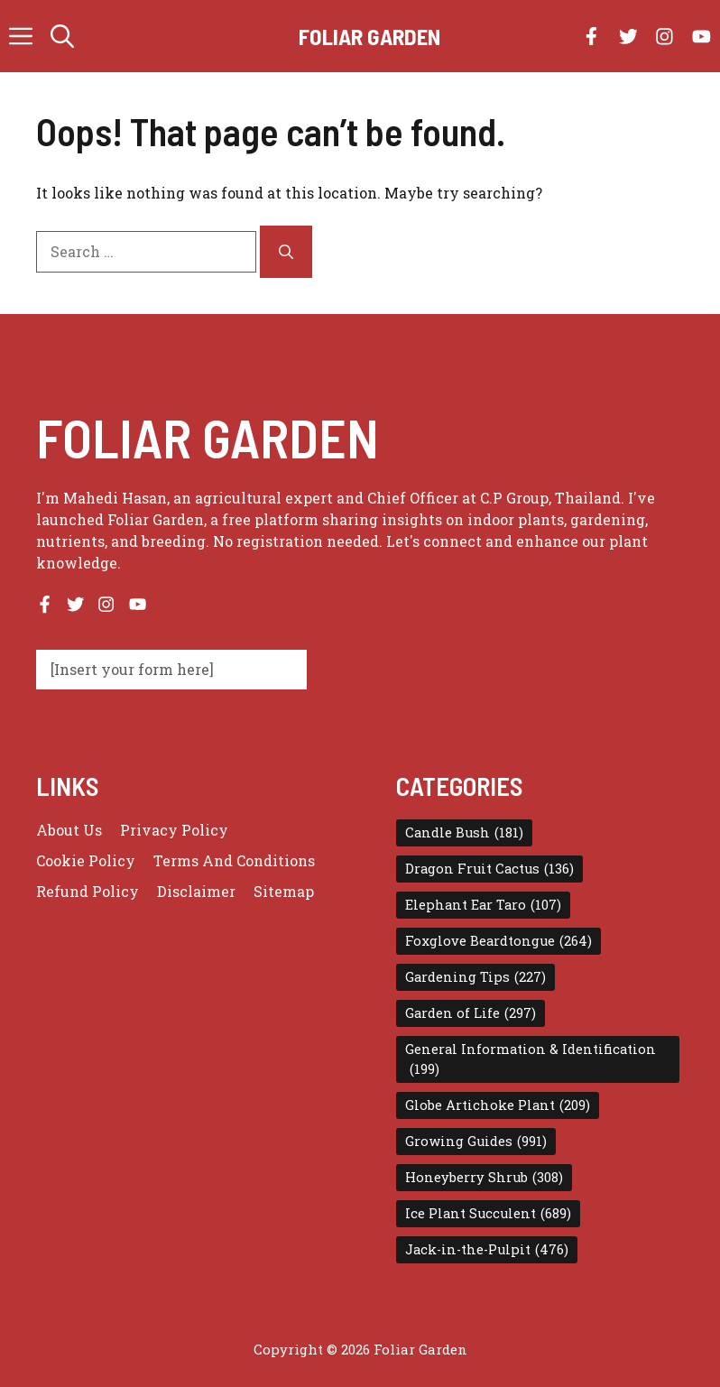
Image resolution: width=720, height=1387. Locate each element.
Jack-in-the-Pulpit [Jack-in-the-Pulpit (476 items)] (486, 1250)
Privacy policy (174, 829)
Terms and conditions (234, 860)
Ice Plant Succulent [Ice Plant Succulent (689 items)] (488, 1214)
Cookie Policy (85, 860)
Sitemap (284, 891)
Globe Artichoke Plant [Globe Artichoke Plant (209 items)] (497, 1105)
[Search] (286, 252)
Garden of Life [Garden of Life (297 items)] (470, 1013)
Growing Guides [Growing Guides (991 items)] (476, 1141)
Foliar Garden (369, 36)
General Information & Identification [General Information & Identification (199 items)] (530, 1059)
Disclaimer (196, 891)
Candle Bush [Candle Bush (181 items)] (464, 833)
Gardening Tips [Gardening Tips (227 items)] (475, 977)
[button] (62, 36)
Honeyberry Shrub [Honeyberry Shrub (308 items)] (484, 1178)
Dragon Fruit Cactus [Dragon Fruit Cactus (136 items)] (489, 869)
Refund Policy (87, 891)
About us (69, 829)
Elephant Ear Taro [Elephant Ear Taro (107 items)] (483, 905)
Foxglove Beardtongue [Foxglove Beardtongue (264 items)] (498, 941)
